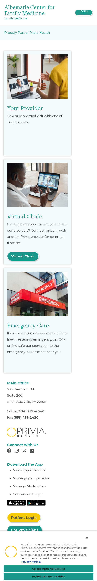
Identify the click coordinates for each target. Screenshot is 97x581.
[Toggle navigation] (84, 13)
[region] (48, 556)
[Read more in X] (25, 451)
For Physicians (24, 530)
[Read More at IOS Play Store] (16, 503)
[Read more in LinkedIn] (32, 451)
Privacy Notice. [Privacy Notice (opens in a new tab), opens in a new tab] (31, 561)
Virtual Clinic (23, 256)
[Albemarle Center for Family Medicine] (33, 12)
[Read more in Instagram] (17, 451)
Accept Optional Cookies (48, 568)
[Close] (87, 538)
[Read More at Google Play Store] (36, 503)
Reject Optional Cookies (48, 576)
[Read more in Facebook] (9, 451)
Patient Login (24, 518)
